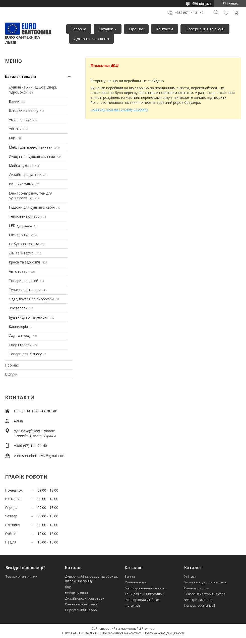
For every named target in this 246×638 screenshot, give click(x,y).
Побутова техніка (24, 243)
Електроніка (19, 234)
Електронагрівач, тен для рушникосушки (30, 196)
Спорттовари (20, 344)
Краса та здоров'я (24, 262)
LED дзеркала (20, 225)
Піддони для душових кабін (32, 207)
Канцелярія (18, 326)
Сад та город (20, 335)
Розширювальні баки (142, 599)
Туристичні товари (25, 289)
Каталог (106, 28)
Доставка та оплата (91, 38)
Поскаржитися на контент (121, 633)
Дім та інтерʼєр (21, 253)
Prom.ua (148, 628)
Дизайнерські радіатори (84, 598)
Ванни (14, 101)
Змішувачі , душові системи (32, 156)
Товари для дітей (23, 280)
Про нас (136, 28)
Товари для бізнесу (25, 353)
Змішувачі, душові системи (205, 582)
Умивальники (20, 119)
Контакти (164, 28)
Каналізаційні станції (81, 604)
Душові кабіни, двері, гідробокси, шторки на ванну (91, 578)
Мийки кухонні (21, 165)
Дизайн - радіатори (25, 174)
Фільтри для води (198, 599)
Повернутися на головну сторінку (119, 109)
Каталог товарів (20, 76)
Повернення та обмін (205, 28)
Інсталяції (132, 605)
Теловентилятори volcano (205, 594)
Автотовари (19, 271)
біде (68, 587)
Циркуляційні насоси (81, 610)
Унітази (15, 128)
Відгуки (11, 374)
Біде (12, 138)
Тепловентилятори (25, 216)
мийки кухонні (76, 592)
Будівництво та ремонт (29, 317)
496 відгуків (202, 3)
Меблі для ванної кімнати (30, 147)
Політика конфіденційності (164, 633)
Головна (78, 28)
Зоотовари (18, 308)
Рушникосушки (21, 183)
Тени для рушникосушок (144, 594)
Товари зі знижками (21, 576)
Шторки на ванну (23, 110)
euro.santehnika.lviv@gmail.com (40, 455)
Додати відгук (226, 13)
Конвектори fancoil (199, 605)
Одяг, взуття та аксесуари (31, 299)
